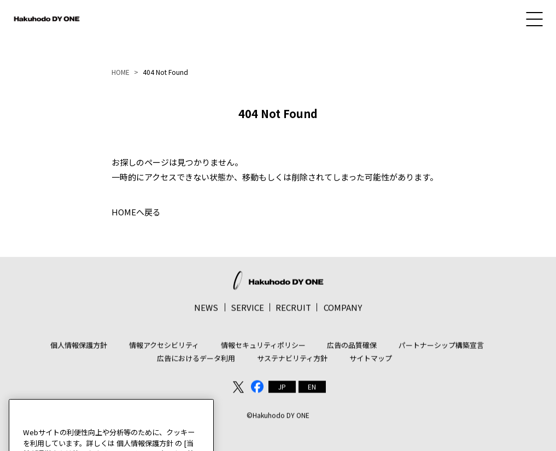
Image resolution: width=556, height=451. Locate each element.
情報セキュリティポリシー (263, 348)
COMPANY (343, 311)
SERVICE (247, 311)
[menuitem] (282, 390)
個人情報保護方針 (78, 348)
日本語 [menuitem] (282, 390)
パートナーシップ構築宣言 (441, 348)
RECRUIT (293, 311)
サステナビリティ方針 (292, 361)
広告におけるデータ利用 (196, 361)
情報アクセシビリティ (164, 348)
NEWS (206, 311)
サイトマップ (370, 361)
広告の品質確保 (352, 348)
